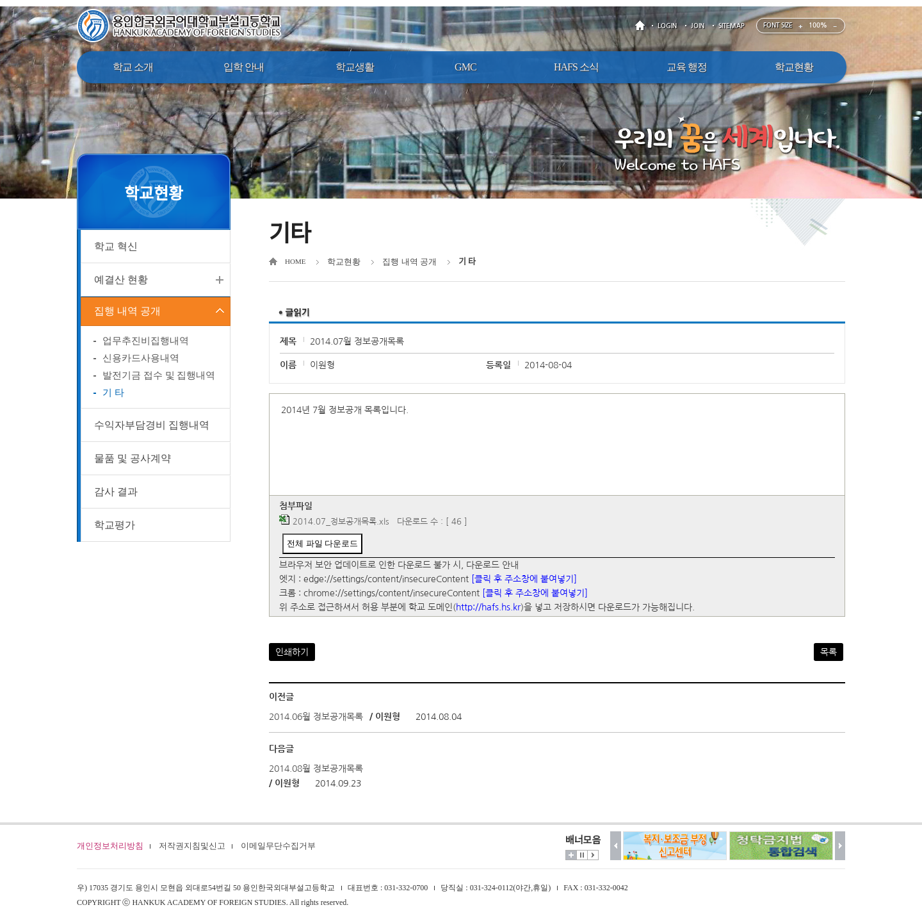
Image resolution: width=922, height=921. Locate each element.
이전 (615, 845)
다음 (840, 845)
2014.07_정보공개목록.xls (341, 522)
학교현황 (343, 261)
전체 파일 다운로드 (322, 543)
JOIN (697, 26)
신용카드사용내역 (140, 362)
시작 (593, 855)
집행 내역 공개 (127, 312)
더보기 (571, 855)
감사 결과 (116, 495)
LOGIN (667, 26)
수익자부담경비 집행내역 (151, 428)
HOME (642, 25)
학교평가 (114, 528)
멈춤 (582, 855)
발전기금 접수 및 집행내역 (158, 379)
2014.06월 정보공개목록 (316, 716)
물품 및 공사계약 (132, 462)
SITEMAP (731, 26)
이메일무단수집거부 (278, 846)
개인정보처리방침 (110, 846)
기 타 (113, 396)
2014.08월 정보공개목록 (316, 768)
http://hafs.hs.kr (488, 607)
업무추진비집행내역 (145, 344)
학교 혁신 (116, 246)
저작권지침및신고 (192, 846)
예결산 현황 (121, 279)
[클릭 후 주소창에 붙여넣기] (524, 579)
